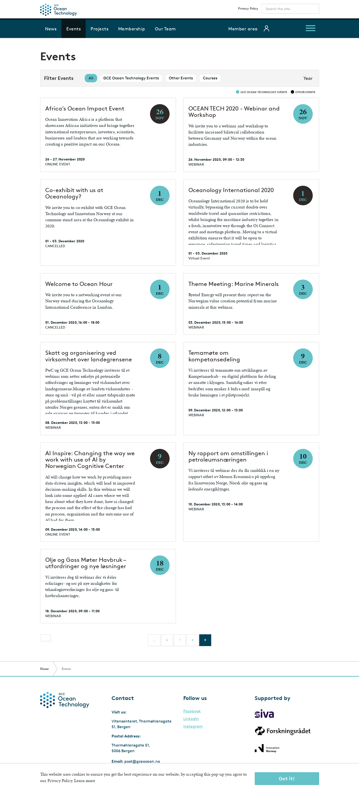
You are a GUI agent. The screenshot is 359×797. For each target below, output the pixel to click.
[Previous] (45, 637)
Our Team (165, 28)
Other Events (181, 78)
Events (73, 28)
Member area (242, 28)
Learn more (84, 780)
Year (308, 78)
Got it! (287, 778)
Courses (210, 78)
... (154, 640)
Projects (99, 28)
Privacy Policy (248, 8)
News (51, 28)
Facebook (192, 711)
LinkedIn (191, 719)
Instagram (193, 726)
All (91, 78)
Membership (131, 28)
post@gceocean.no (142, 761)
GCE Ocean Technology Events (131, 78)
